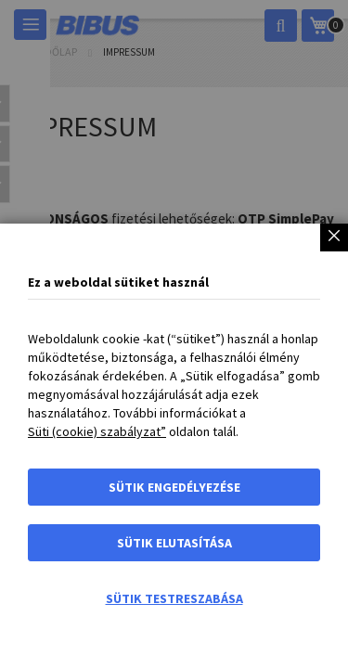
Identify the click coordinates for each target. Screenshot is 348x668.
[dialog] (174, 334)
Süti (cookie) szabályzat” (97, 431)
